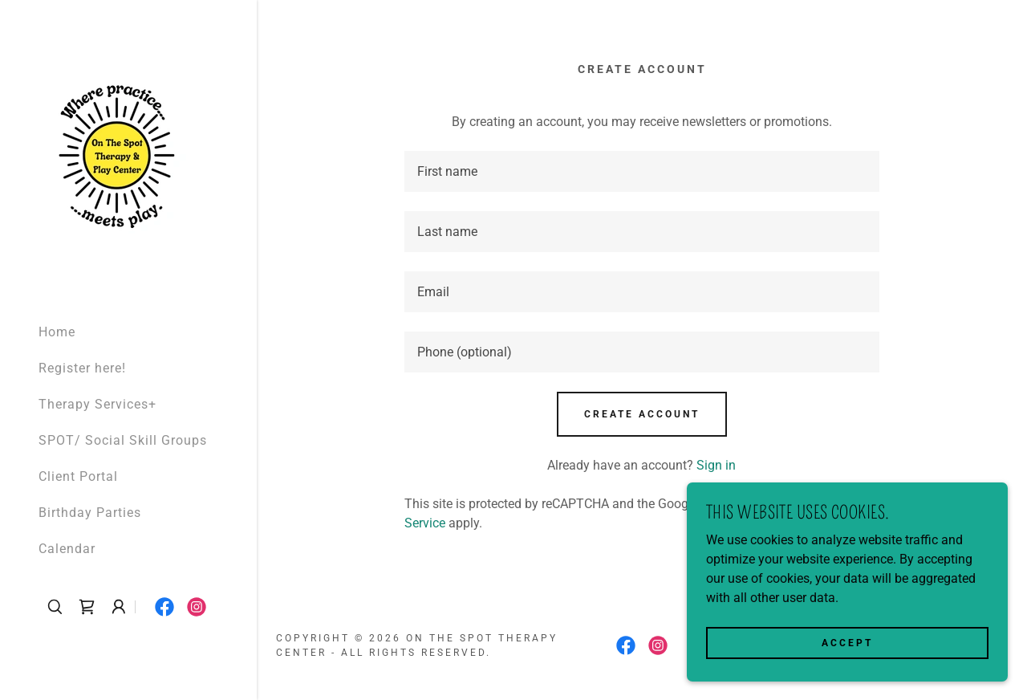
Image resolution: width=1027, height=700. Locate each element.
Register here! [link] (82, 368)
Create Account (642, 414)
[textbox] (641, 171)
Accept (847, 642)
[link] (117, 154)
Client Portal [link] (78, 476)
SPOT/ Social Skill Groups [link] (123, 440)
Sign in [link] (716, 465)
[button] (119, 607)
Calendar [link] (67, 548)
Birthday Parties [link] (90, 512)
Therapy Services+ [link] (97, 404)
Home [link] (57, 332)
